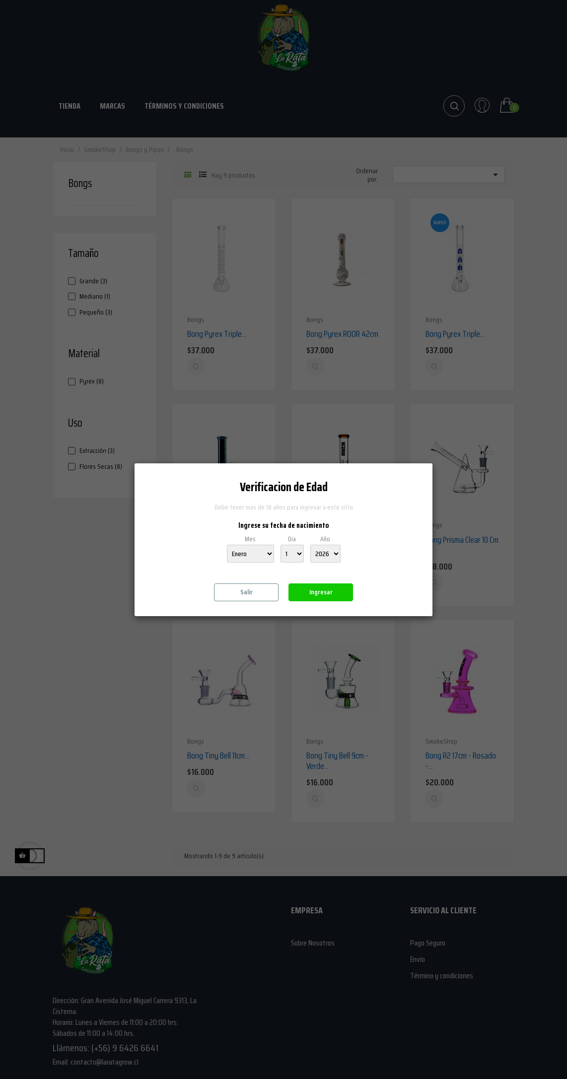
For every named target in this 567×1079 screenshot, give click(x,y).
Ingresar (321, 591)
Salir (246, 591)
